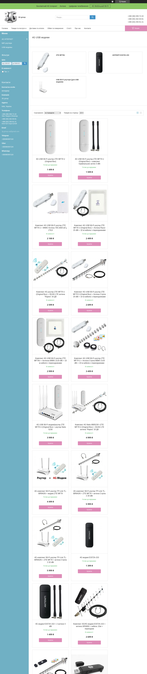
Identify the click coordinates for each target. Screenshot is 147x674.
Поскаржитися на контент (68, 672)
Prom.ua (84, 667)
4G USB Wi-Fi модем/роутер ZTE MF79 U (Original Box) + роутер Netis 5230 (125, 293)
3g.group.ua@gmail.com (10, 131)
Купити (49, 174)
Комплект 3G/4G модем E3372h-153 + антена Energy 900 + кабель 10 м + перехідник (87, 620)
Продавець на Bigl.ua (73, 670)
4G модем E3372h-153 (87, 422)
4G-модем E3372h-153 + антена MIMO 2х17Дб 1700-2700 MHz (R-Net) (88, 554)
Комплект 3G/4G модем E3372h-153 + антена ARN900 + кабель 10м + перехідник (50, 489)
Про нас (78, 28)
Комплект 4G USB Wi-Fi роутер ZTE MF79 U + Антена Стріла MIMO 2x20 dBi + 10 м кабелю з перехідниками (87, 293)
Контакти (87, 28)
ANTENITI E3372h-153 (120, 55)
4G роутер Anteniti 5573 (126, 618)
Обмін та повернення (55, 28)
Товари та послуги (18, 28)
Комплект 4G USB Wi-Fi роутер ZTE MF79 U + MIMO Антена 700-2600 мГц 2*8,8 (125, 160)
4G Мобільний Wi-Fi (100, 6)
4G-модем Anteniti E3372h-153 (126, 552)
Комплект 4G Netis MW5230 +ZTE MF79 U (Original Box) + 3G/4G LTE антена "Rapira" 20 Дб (50, 358)
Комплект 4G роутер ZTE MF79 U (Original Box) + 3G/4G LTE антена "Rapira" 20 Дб (87, 225)
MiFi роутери (7, 43)
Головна (5, 28)
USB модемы (7, 47)
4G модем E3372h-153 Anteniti (125, 487)
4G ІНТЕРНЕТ (7, 39)
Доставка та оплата (36, 28)
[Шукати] (92, 17)
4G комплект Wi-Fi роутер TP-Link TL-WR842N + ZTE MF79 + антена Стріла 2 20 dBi (125, 358)
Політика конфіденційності (85, 672)
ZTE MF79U (60, 55)
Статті (69, 28)
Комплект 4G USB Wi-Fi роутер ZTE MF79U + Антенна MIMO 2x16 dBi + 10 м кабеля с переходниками (50, 293)
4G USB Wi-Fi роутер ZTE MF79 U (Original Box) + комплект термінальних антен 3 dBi (87, 160)
